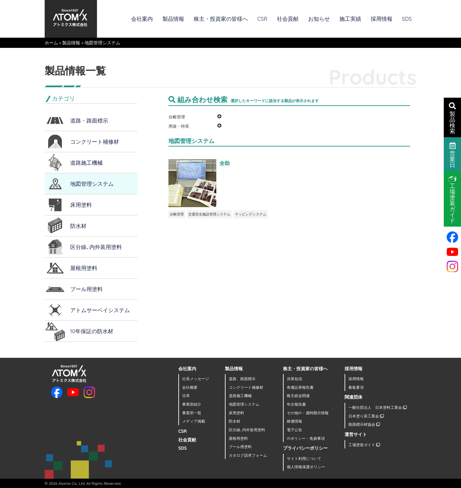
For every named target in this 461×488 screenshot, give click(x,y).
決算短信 (294, 378)
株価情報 (294, 421)
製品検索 (452, 118)
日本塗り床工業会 (366, 416)
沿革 (186, 395)
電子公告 (294, 429)
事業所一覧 (191, 412)
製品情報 (173, 18)
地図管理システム (92, 183)
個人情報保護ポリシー (306, 466)
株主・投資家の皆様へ (221, 18)
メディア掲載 (193, 421)
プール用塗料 (86, 289)
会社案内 (142, 18)
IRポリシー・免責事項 (306, 438)
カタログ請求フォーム (248, 455)
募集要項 (356, 387)
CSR (262, 18)
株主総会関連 (298, 395)
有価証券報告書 (300, 387)
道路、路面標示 (242, 378)
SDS (407, 18)
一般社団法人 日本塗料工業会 (377, 407)
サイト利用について (304, 458)
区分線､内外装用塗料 (96, 247)
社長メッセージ (195, 378)
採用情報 (381, 18)
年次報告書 (296, 404)
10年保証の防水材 (91, 331)
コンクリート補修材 (94, 141)
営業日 (453, 154)
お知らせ (319, 18)
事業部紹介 (191, 404)
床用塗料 (81, 204)
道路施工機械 (86, 162)
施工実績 (350, 18)
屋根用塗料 (83, 268)
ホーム (51, 43)
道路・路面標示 (89, 120)
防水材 (78, 225)
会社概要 (189, 387)
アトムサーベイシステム (100, 310)
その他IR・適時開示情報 (308, 412)
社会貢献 (288, 18)
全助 (224, 163)
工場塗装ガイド (364, 444)
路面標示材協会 (364, 424)
